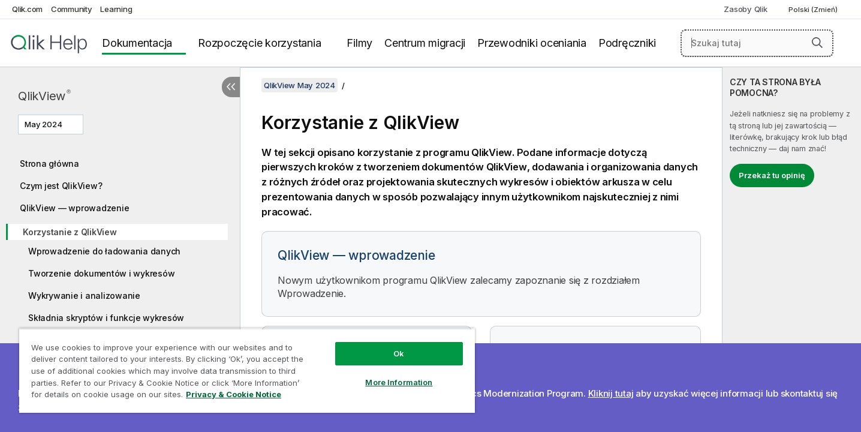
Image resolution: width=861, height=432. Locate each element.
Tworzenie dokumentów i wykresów (101, 273)
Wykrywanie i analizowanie (84, 295)
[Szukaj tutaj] (757, 43)
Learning (116, 9)
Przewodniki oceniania (531, 43)
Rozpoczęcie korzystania (259, 43)
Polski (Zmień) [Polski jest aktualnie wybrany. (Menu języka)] (813, 9)
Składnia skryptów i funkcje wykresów (106, 318)
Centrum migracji (424, 43)
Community (71, 9)
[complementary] (791, 249)
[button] (817, 43)
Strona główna (49, 163)
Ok (398, 353)
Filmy (359, 43)
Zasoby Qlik (745, 9)
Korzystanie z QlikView (70, 232)
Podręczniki (627, 43)
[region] (247, 370)
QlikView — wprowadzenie (74, 208)
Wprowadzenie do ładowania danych (104, 251)
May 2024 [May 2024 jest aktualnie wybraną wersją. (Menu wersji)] (44, 124)
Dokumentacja (137, 43)
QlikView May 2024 (299, 85)
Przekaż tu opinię (772, 175)
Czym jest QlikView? (61, 186)
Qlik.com (27, 9)
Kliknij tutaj (611, 393)
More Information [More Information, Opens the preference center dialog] (398, 382)
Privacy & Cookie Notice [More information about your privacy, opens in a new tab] (233, 394)
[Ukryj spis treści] (231, 87)
